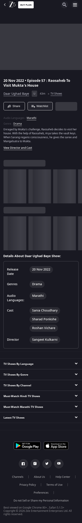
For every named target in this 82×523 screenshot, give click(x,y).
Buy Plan (25, 5)
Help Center (63, 477)
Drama (17, 124)
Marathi (31, 118)
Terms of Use (54, 485)
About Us (39, 477)
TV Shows (56, 94)
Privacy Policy (27, 485)
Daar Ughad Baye (16, 93)
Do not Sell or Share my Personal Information (41, 501)
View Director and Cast (17, 148)
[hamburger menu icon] (75, 4)
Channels (17, 477)
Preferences (41, 493)
